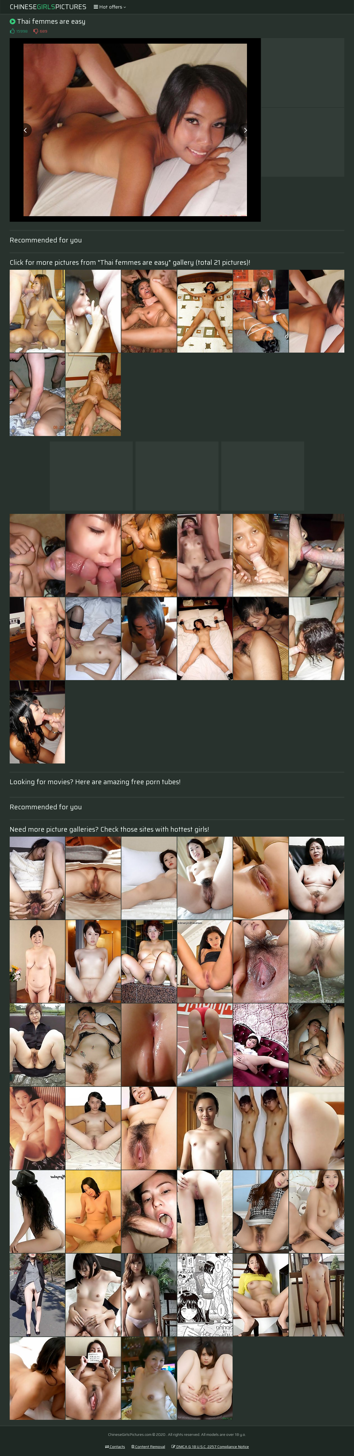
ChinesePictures (48, 7)
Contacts (115, 1447)
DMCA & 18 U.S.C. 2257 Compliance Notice (210, 1447)
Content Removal (148, 1447)
